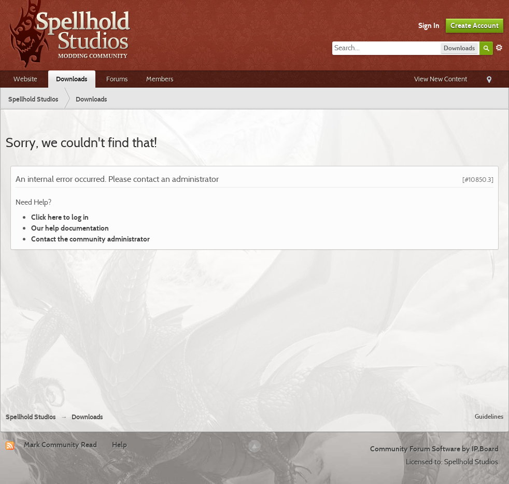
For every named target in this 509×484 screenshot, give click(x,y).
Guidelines (489, 416)
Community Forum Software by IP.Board (434, 448)
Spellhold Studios (31, 417)
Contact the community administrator (90, 239)
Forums (117, 79)
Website (25, 79)
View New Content (440, 79)
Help (119, 444)
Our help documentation (70, 228)
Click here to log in (60, 217)
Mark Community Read (60, 444)
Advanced (499, 48)
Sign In (429, 25)
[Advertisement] (254, 327)
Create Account (474, 25)
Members (159, 79)
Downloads (72, 79)
